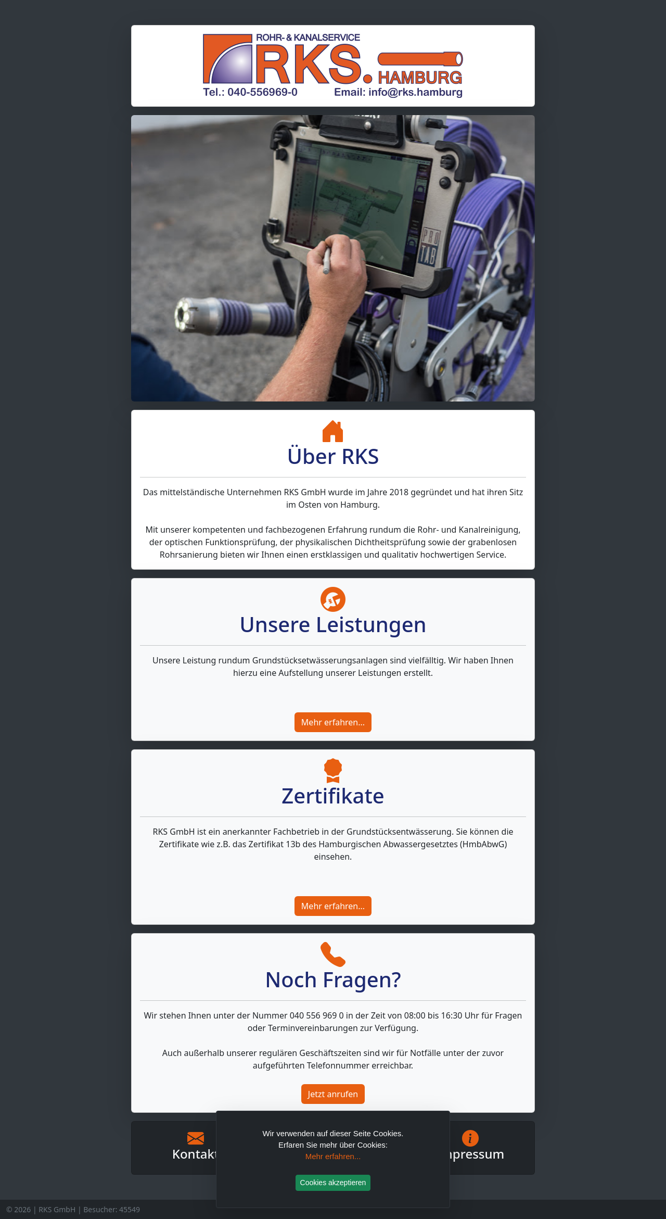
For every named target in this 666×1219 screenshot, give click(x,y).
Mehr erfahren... (333, 722)
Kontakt (195, 1153)
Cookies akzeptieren (333, 1182)
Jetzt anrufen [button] (333, 1094)
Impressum (471, 1153)
